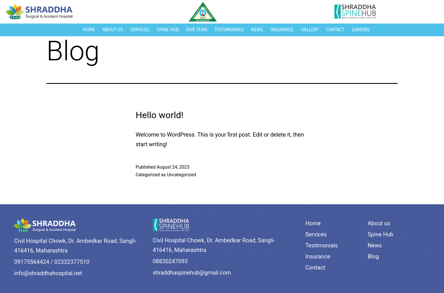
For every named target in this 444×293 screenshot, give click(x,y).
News (257, 29)
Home (89, 29)
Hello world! (159, 115)
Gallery (310, 29)
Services (140, 29)
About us (113, 29)
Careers (361, 29)
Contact (335, 29)
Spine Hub (168, 29)
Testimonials (229, 29)
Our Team (196, 29)
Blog (373, 256)
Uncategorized (181, 174)
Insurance (282, 29)
